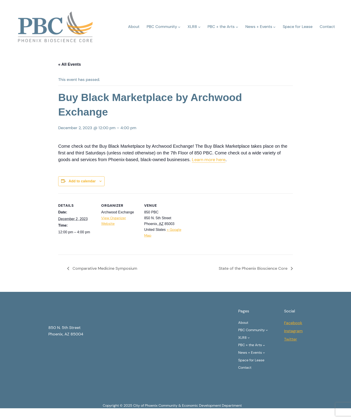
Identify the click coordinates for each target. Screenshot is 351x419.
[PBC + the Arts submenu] (237, 26)
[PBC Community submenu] (179, 26)
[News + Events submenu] (274, 26)
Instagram (293, 331)
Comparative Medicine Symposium (104, 268)
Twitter (290, 339)
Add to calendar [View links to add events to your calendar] (82, 181)
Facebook (293, 323)
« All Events (69, 64)
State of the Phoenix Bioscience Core (254, 268)
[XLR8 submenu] (199, 26)
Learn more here (208, 159)
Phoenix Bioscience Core (94, 313)
